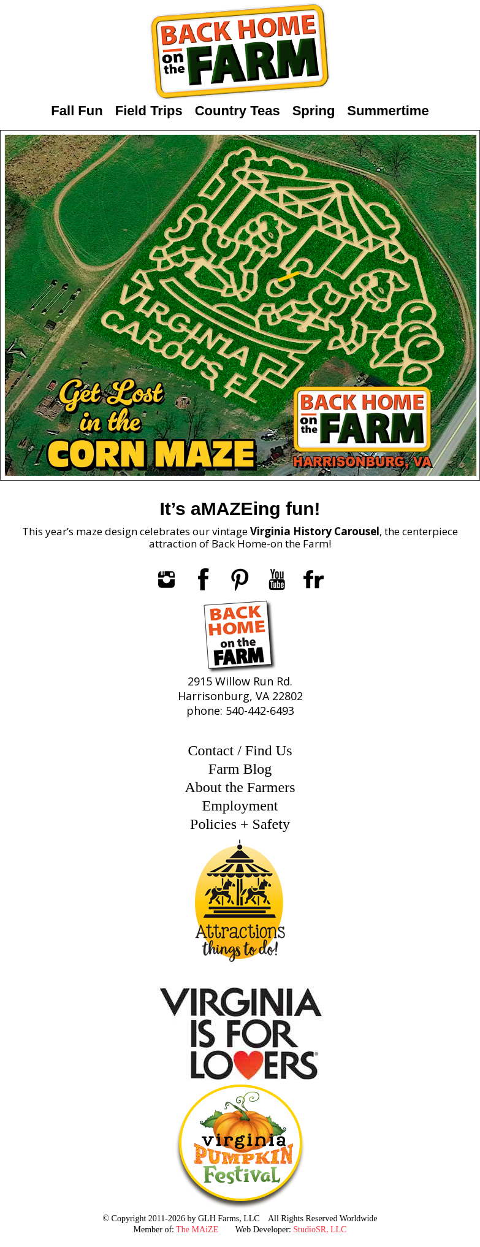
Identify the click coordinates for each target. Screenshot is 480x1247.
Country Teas (237, 110)
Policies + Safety (240, 824)
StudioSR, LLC (319, 1229)
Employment (240, 806)
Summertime (388, 110)
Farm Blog (240, 769)
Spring (313, 110)
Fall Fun (76, 110)
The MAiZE (197, 1229)
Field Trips (149, 110)
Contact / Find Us (240, 750)
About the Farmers (240, 787)
